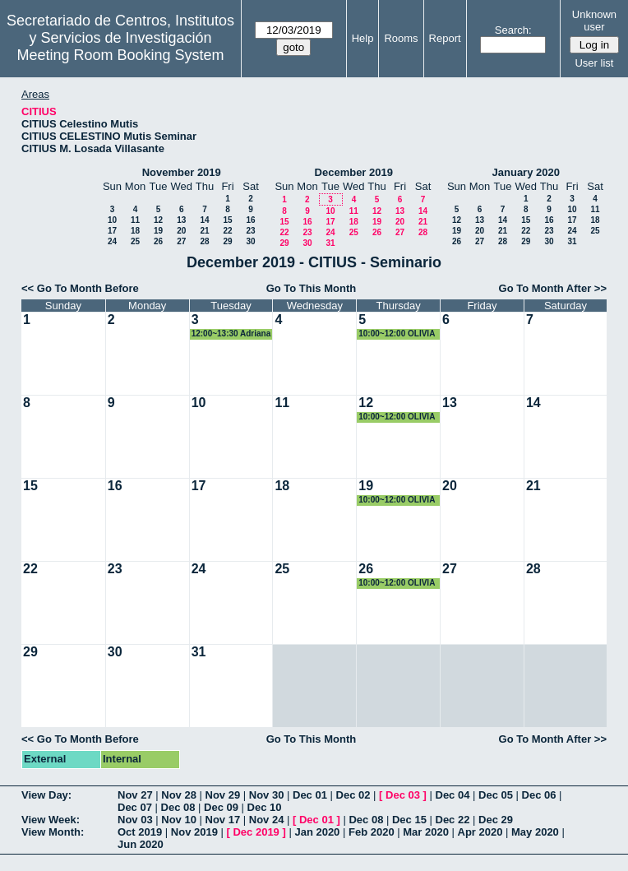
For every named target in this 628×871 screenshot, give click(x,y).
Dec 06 (539, 795)
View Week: (50, 819)
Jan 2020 (316, 832)
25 (135, 241)
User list (594, 63)
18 (135, 230)
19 (158, 230)
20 (181, 230)
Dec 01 (310, 795)
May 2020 (535, 832)
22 (227, 230)
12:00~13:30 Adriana (231, 333)
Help (363, 38)
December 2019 (354, 172)
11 (135, 220)
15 (227, 220)
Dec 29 (495, 819)
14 (204, 220)
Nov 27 (135, 795)
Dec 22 (453, 819)
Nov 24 (266, 819)
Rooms (401, 38)
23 (250, 230)
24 (112, 241)
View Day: (46, 795)
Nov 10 (178, 819)
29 (227, 241)
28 (204, 241)
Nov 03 (135, 819)
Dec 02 (353, 795)
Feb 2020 (372, 832)
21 (204, 230)
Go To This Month (311, 288)
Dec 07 (135, 807)
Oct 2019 (140, 832)
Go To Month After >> (553, 288)
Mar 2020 (426, 832)
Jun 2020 (141, 844)
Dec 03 (403, 795)
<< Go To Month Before (80, 288)
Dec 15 (409, 819)
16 (250, 220)
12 (158, 220)
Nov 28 (178, 795)
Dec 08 (178, 807)
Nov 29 (223, 795)
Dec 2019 (256, 832)
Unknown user (594, 20)
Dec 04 (453, 795)
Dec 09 (221, 807)
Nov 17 (223, 819)
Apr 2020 (480, 832)
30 (250, 241)
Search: (513, 30)
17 (112, 230)
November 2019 (181, 172)
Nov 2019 (194, 832)
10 (112, 220)
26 (158, 241)
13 (181, 220)
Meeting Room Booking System (120, 55)
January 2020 (526, 172)
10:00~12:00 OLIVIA (396, 333)
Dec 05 (495, 795)
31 (330, 243)
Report (445, 38)
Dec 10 (264, 807)
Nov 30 (266, 795)
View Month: (52, 832)
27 (181, 241)
